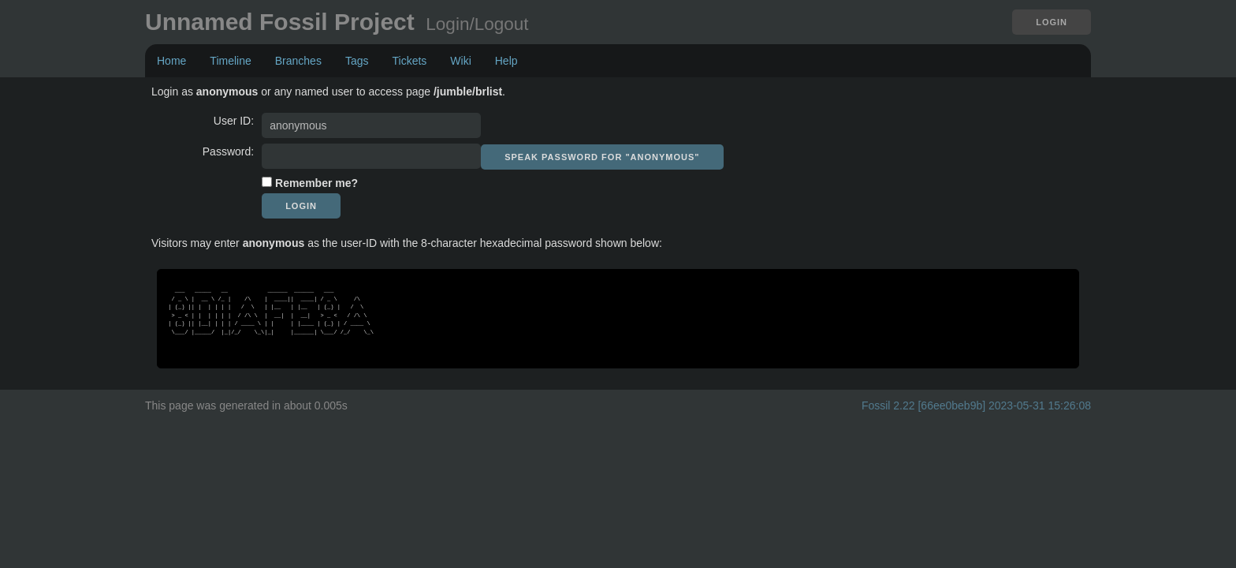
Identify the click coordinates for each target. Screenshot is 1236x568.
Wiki (460, 60)
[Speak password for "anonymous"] (602, 157)
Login (1051, 22)
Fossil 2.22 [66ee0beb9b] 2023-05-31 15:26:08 (976, 405)
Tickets (409, 60)
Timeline (230, 60)
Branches (298, 60)
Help (506, 60)
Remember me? (316, 183)
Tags (357, 60)
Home (171, 60)
